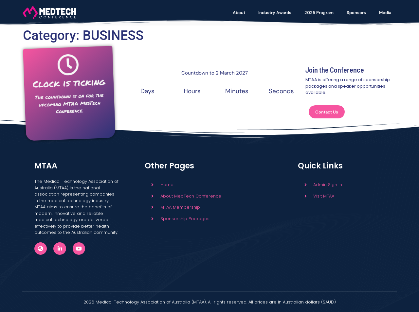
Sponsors (356, 12)
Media (385, 12)
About (239, 12)
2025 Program (319, 12)
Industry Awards (274, 12)
